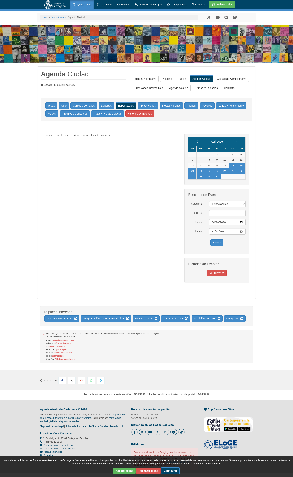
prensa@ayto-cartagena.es (63, 340)
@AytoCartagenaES (56, 346)
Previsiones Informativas (148, 88)
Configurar (170, 470)
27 (192, 176)
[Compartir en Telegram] (101, 380)
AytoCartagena (61, 350)
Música (52, 113)
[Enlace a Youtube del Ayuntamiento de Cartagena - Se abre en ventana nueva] (150, 432)
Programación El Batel (62, 318)
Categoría (196, 203)
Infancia (191, 105)
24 (224, 170)
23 (217, 170)
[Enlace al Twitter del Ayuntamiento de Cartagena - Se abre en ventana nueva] (142, 432)
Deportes (106, 105)
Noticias (167, 78)
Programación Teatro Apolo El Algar (106, 318)
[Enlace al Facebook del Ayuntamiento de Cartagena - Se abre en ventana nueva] (134, 432)
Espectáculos (126, 105)
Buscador (198, 4)
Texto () (197, 212)
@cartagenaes (58, 356)
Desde (198, 222)
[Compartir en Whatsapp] (91, 380)
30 (217, 176)
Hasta (198, 231)
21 (201, 170)
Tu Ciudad (104, 4)
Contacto (229, 88)
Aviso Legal (58, 426)
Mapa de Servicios (51, 452)
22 (209, 170)
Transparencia (177, 4)
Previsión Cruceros (207, 318)
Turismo (123, 4)
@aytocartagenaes (63, 343)
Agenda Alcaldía (178, 88)
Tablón (182, 78)
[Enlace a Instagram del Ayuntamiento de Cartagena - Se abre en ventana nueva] (158, 432)
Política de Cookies (98, 426)
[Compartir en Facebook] (62, 380)
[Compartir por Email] (81, 380)
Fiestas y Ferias (171, 105)
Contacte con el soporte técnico (59, 448)
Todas (51, 105)
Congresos (234, 318)
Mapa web (45, 426)
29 (209, 176)
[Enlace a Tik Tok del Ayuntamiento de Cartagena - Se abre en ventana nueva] (181, 432)
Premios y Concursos (74, 113)
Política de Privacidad (76, 426)
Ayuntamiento (82, 4)
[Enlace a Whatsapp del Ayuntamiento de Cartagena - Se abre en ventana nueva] (166, 432)
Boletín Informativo (145, 78)
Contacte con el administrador (58, 445)
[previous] (197, 141)
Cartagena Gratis (175, 318)
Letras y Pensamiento (231, 105)
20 (192, 170)
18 (232, 165)
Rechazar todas (148, 470)
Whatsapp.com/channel (65, 359)
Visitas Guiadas (146, 318)
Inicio (45, 17)
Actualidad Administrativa (231, 78)
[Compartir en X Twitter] (72, 380)
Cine (64, 105)
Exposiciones (148, 105)
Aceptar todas (124, 470)
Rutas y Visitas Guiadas (107, 113)
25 (232, 170)
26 (241, 170)
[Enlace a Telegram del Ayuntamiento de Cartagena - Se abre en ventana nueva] (173, 432)
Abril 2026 (217, 141)
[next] (236, 141)
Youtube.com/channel (63, 353)
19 (241, 165)
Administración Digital (148, 4)
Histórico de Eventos (140, 113)
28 (201, 176)
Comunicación (58, 17)
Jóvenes (207, 105)
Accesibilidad (116, 426)
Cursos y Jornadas (84, 105)
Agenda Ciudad (201, 78)
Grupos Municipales (206, 88)
